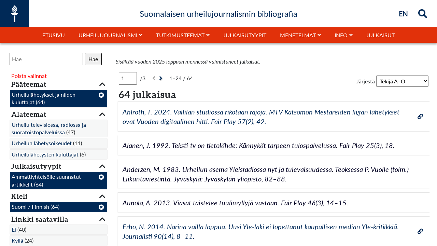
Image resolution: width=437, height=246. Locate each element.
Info (341, 35)
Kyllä (17, 240)
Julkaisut (380, 35)
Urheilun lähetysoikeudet (42, 143)
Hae (93, 59)
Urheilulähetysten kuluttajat (45, 154)
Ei (14, 229)
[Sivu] (128, 78)
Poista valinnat (29, 75)
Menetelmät (298, 35)
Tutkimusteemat (180, 35)
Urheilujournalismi (108, 35)
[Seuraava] (161, 78)
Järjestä (365, 81)
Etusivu (53, 35)
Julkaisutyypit (244, 35)
